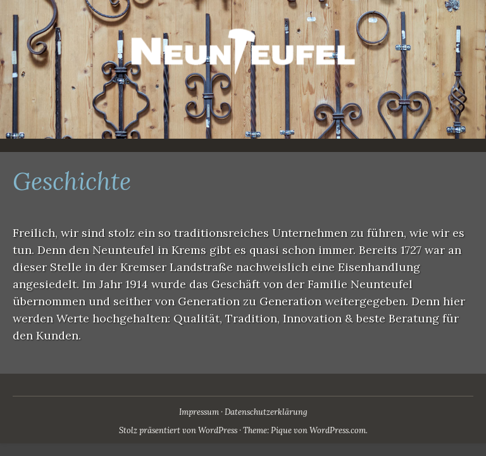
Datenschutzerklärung (266, 412)
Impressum (199, 412)
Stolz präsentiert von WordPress (178, 430)
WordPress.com (337, 430)
